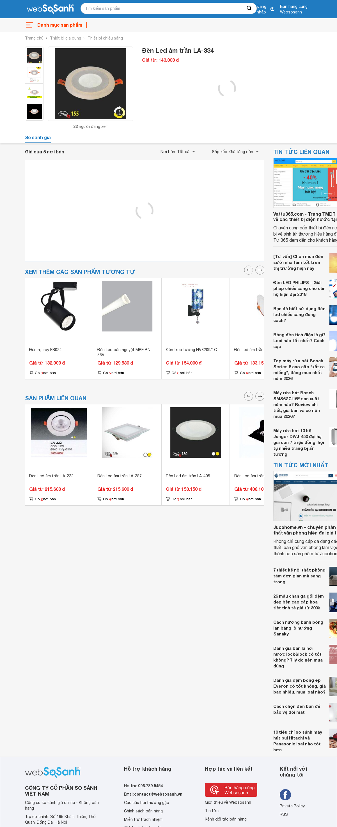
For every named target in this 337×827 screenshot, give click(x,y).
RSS (284, 814)
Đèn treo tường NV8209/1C (191, 349)
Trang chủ (34, 38)
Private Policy (292, 806)
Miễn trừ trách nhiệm (143, 819)
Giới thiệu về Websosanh (228, 802)
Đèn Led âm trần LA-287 (119, 476)
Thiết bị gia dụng (65, 38)
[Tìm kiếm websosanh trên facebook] (285, 794)
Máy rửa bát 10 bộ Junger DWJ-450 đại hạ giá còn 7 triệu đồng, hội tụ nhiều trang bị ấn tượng (298, 442)
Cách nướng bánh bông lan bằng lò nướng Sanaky (298, 627)
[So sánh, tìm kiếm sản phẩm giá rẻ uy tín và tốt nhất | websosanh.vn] (50, 9)
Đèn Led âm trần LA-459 (256, 476)
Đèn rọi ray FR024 (45, 349)
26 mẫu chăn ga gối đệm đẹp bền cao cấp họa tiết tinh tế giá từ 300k (298, 601)
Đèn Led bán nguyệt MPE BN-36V (124, 352)
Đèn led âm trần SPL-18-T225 (261, 349)
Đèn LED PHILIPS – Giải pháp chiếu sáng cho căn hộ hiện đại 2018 (299, 288)
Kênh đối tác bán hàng (226, 819)
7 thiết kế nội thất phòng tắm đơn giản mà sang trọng (299, 575)
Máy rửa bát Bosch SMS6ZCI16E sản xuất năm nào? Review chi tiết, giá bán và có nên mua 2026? (296, 404)
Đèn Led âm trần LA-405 (188, 476)
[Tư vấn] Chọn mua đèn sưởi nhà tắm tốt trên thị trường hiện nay (298, 262)
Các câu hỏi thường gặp (146, 802)
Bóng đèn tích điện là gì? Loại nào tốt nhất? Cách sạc (299, 340)
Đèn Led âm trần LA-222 (51, 476)
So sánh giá (38, 137)
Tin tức (212, 810)
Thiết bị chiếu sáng (105, 38)
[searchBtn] (249, 8)
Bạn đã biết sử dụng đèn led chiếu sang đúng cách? (299, 314)
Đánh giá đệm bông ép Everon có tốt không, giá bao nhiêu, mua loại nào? (299, 686)
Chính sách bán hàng (143, 811)
